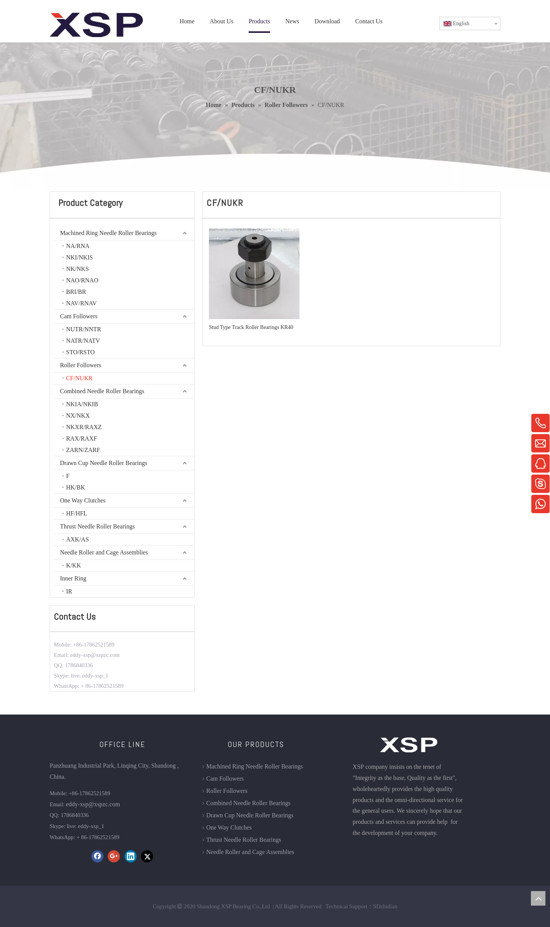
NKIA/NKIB (82, 404)
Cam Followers (78, 316)
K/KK (73, 565)
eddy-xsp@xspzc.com (93, 804)
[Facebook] (97, 856)
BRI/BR (76, 291)
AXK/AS (77, 539)
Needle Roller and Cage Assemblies (104, 552)
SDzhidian (385, 906)
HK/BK (75, 487)
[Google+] (114, 856)
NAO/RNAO (82, 280)
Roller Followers (80, 365)
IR (69, 591)
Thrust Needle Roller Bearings (97, 526)
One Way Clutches (82, 500)
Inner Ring (73, 578)
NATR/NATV (83, 340)
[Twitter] (147, 856)
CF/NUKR (79, 378)
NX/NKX (78, 415)
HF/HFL (76, 513)
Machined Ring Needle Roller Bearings (108, 233)
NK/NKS (77, 269)
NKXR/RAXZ (84, 427)
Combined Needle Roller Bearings (102, 391)
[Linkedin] (131, 856)
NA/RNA (77, 246)
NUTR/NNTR (83, 329)
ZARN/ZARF (83, 450)
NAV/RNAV (81, 303)
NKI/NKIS (79, 257)
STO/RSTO (80, 352)
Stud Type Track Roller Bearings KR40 (251, 327)
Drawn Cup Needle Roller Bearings (103, 463)
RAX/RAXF (81, 438)
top (538, 898)
